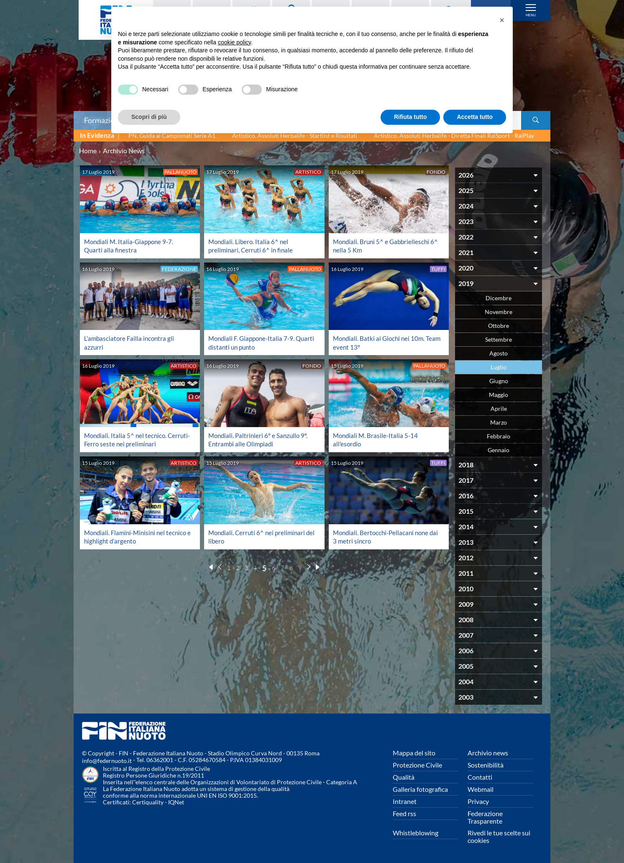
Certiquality (148, 802)
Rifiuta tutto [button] (410, 116)
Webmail (481, 789)
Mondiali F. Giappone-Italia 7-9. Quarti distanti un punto (253, 342)
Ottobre (498, 325)
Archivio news (488, 753)
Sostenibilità (486, 765)
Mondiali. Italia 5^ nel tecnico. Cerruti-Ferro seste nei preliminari (133, 439)
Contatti (480, 777)
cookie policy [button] (234, 42)
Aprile (499, 408)
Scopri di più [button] (149, 116)
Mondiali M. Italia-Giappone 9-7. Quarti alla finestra (131, 245)
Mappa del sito (414, 753)
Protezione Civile (417, 765)
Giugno (498, 380)
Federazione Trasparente (485, 817)
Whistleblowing (415, 833)
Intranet (405, 801)
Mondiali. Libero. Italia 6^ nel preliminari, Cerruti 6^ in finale (252, 245)
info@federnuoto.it (107, 760)
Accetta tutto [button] (475, 116)
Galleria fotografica (420, 789)
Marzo (498, 422)
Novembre (498, 311)
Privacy (478, 801)
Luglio (498, 367)
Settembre (498, 339)
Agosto (498, 353)
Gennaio (498, 449)
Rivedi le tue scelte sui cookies (499, 836)
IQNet (176, 802)
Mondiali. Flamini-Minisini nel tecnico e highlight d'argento (127, 536)
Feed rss (404, 813)
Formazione (103, 120)
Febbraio (498, 436)
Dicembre (498, 297)
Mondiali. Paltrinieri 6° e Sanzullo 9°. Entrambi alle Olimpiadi (259, 439)
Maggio (498, 394)
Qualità (403, 777)
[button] (502, 20)
